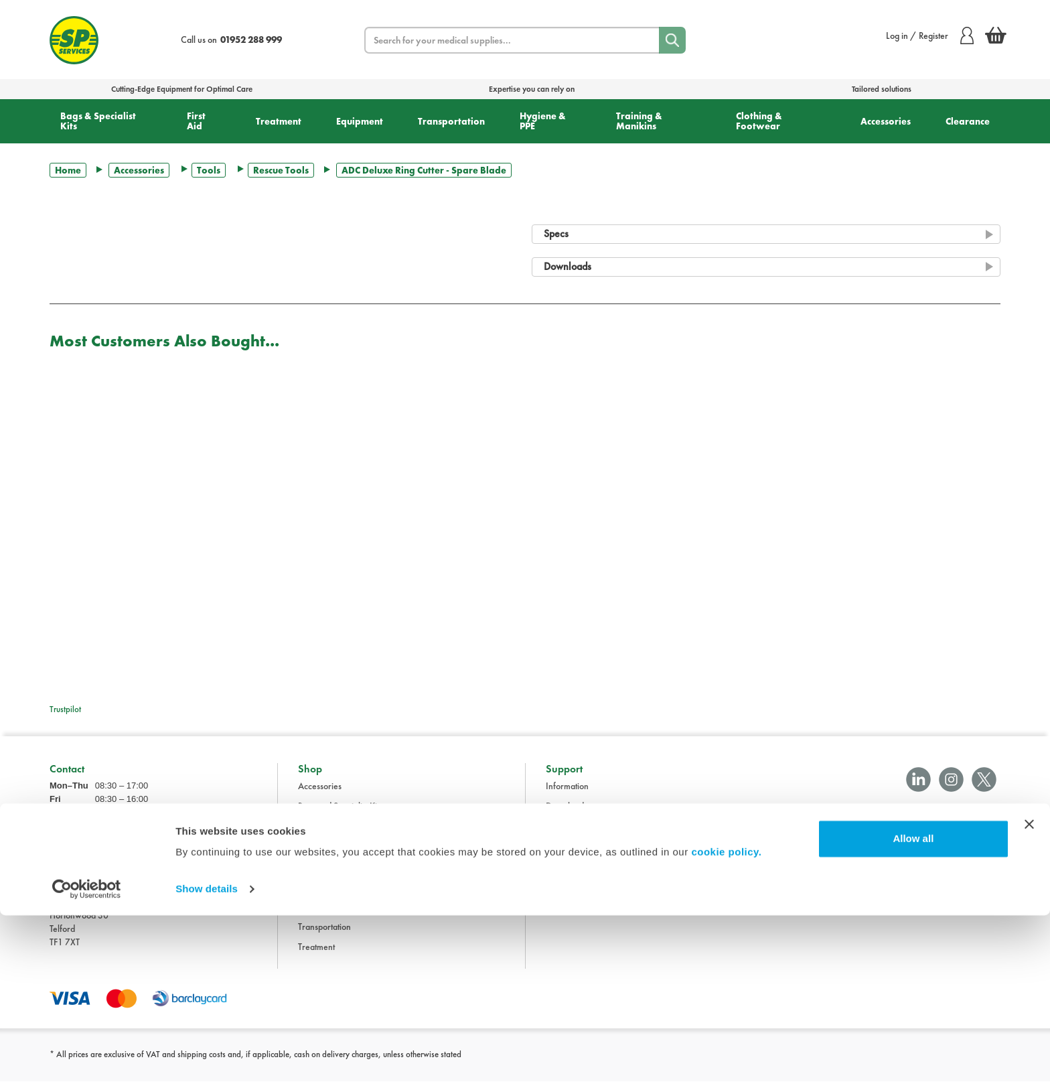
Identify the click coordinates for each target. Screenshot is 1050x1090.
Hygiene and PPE (330, 896)
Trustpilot (65, 709)
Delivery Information (584, 855)
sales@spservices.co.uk (92, 878)
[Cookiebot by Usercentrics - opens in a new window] (86, 1064)
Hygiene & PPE (543, 121)
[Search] (672, 40)
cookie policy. (726, 1026)
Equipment (359, 121)
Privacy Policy (571, 876)
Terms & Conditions (581, 835)
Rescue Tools (281, 170)
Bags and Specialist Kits (340, 815)
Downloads (566, 815)
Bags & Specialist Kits (98, 121)
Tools (208, 170)
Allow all (913, 1013)
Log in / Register (930, 35)
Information (567, 795)
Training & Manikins (639, 121)
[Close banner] (1029, 999)
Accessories (885, 121)
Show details (206, 1063)
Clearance (968, 121)
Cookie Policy (571, 896)
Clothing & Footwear (759, 121)
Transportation (451, 121)
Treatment (278, 121)
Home (68, 170)
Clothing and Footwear (340, 835)
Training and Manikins (339, 916)
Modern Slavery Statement (595, 916)
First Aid (196, 121)
